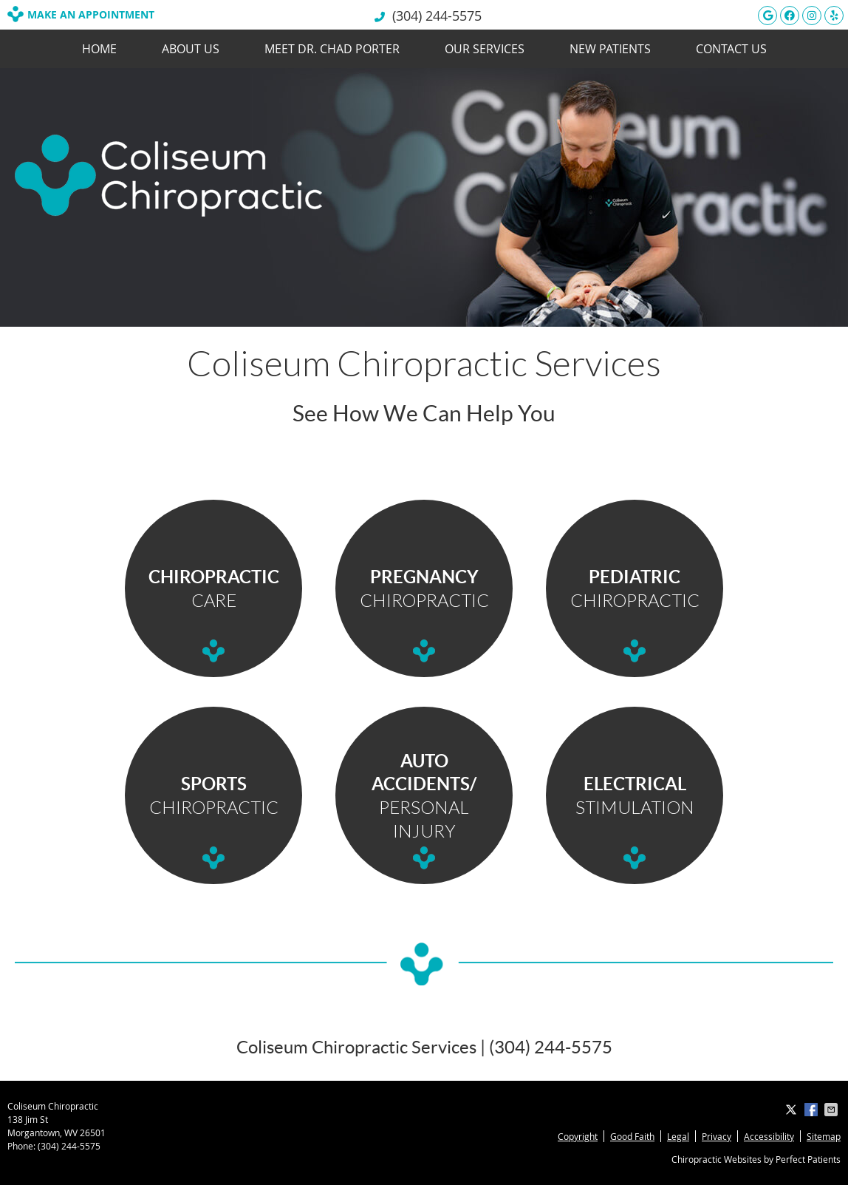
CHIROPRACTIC (424, 588)
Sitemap (824, 1136)
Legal (678, 1136)
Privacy (716, 1136)
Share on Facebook (812, 1109)
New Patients (610, 49)
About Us (190, 49)
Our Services (484, 49)
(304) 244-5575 (437, 15)
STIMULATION (634, 795)
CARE (213, 588)
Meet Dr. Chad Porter (332, 49)
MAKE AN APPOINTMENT (80, 14)
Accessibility (769, 1136)
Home (99, 49)
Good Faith (632, 1136)
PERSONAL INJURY (424, 795)
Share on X (792, 1109)
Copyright (578, 1136)
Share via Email (832, 1109)
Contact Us (731, 49)
